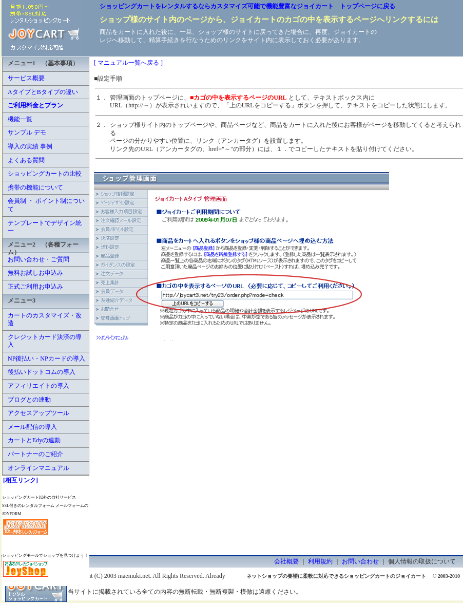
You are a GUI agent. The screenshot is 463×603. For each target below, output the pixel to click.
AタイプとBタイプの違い (43, 92)
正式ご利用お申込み (35, 286)
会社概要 (286, 561)
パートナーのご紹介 (35, 454)
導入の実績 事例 (30, 146)
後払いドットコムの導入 (41, 371)
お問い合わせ (360, 561)
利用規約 (320, 561)
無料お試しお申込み (35, 272)
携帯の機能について (35, 187)
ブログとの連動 (29, 399)
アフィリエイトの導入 (38, 385)
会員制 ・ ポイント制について (46, 205)
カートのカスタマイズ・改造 (45, 319)
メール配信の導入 (32, 426)
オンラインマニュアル (38, 468)
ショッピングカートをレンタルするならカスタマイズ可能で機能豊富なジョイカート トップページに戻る (247, 6)
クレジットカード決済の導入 (45, 341)
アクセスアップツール (38, 413)
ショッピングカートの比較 (45, 173)
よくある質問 (26, 160)
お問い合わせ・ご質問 (38, 259)
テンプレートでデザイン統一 (45, 227)
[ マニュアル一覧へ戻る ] (128, 62)
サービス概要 (26, 78)
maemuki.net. (134, 575)
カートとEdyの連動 (34, 440)
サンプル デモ (27, 132)
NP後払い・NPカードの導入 (46, 358)
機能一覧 (20, 119)
